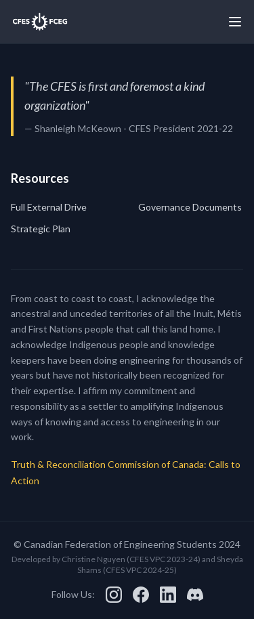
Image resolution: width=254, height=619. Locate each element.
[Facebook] (141, 594)
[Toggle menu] (235, 22)
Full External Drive (49, 207)
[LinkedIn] (168, 594)
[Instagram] (114, 594)
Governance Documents (190, 207)
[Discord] (195, 594)
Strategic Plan (40, 228)
